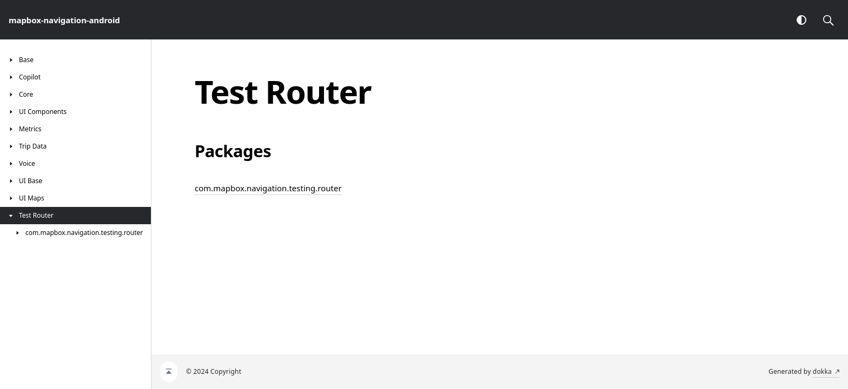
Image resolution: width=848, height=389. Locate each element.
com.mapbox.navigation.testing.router (268, 188)
